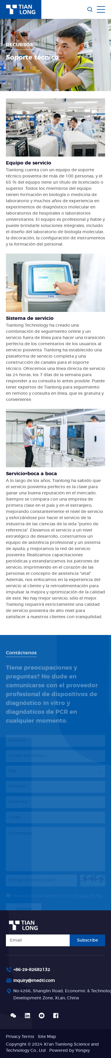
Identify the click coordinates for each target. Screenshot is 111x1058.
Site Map (47, 1037)
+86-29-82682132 (31, 970)
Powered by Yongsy (69, 1051)
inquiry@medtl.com (34, 981)
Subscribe (87, 940)
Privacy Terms (20, 1037)
